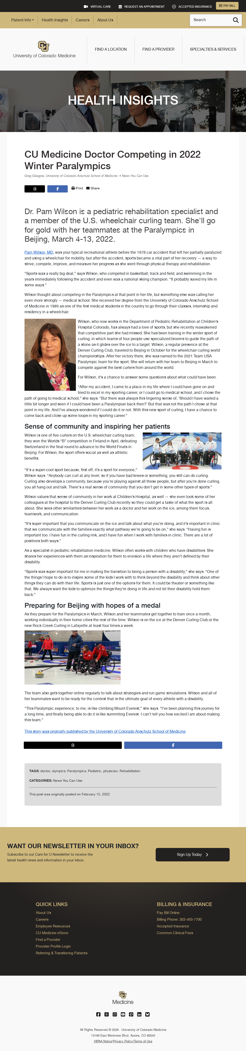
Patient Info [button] (21, 20)
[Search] (236, 20)
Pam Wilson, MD (39, 252)
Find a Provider (158, 49)
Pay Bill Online (168, 913)
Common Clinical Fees (175, 933)
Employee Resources (53, 926)
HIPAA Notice (103, 1041)
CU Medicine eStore (52, 933)
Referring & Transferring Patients (61, 953)
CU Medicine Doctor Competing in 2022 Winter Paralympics (113, 160)
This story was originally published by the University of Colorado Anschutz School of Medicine (105, 731)
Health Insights (55, 20)
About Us (105, 20)
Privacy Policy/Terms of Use (132, 1041)
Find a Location (111, 49)
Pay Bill (227, 5)
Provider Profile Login (53, 946)
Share (93, 188)
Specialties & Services (213, 49)
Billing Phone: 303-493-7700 (179, 919)
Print (77, 188)
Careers (82, 20)
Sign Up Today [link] (192, 854)
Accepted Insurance (173, 926)
